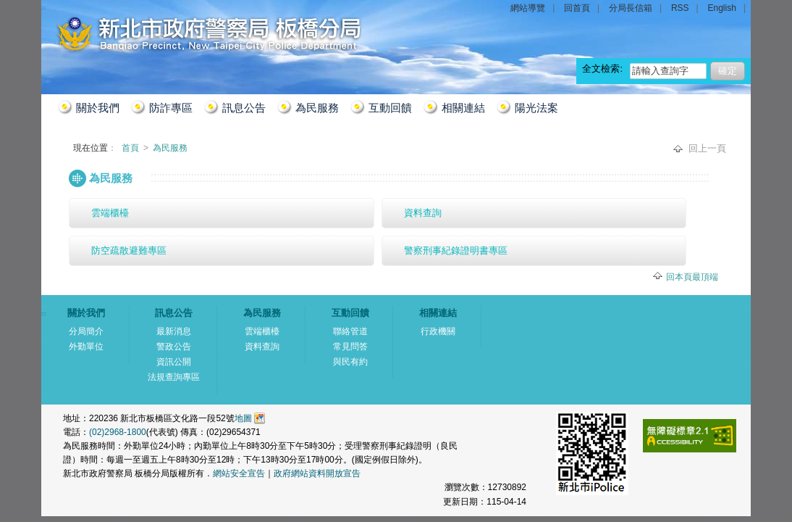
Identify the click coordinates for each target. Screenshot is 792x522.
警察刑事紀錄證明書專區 (455, 250)
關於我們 (97, 108)
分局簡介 (86, 331)
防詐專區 (171, 108)
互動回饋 (390, 108)
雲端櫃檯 (110, 212)
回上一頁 (707, 148)
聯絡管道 (350, 331)
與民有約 (350, 362)
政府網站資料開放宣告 (317, 473)
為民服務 (317, 108)
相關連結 (463, 108)
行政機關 (438, 331)
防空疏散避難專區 (129, 250)
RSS (680, 8)
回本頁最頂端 (692, 277)
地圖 (243, 418)
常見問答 (350, 346)
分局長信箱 (630, 8)
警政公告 (173, 346)
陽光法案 (536, 108)
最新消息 (173, 331)
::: (58, 171)
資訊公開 (173, 362)
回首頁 (577, 8)
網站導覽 (527, 8)
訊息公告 (244, 108)
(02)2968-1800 (117, 432)
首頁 (131, 148)
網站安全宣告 (239, 473)
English (722, 8)
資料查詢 (423, 212)
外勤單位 (86, 346)
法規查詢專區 (174, 377)
